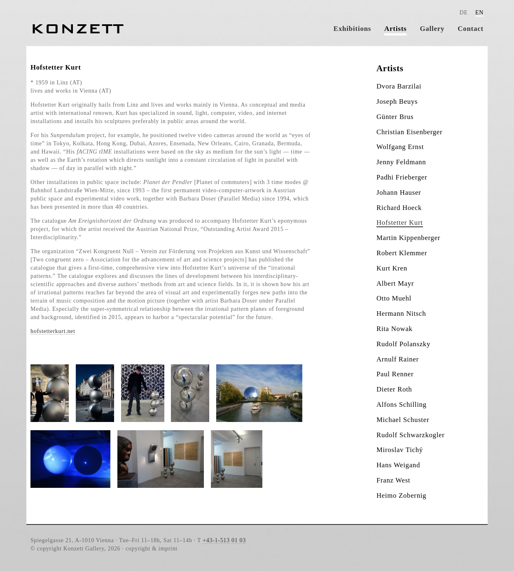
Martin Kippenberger (408, 238)
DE (464, 12)
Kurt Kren (391, 268)
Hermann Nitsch (401, 313)
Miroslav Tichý (399, 450)
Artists (395, 29)
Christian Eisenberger (409, 132)
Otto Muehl (393, 298)
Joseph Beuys (397, 101)
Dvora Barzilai (398, 86)
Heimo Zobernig (401, 495)
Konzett (77, 28)
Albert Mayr (395, 283)
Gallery (432, 29)
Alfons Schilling (401, 404)
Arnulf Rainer (397, 359)
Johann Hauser (398, 192)
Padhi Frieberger (401, 177)
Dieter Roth (394, 389)
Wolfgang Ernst (400, 147)
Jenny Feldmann (401, 162)
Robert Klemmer (401, 253)
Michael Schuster (402, 420)
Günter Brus (395, 117)
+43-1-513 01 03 (224, 540)
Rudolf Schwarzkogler (410, 435)
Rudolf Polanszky (403, 344)
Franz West (393, 480)
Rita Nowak (394, 329)
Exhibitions (352, 29)
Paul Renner (395, 374)
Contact (471, 29)
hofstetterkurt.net (52, 331)
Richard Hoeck (399, 208)
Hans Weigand (398, 465)
